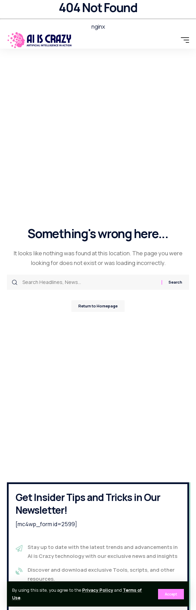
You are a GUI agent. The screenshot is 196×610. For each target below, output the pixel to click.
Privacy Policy (97, 590)
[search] (172, 40)
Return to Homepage (98, 305)
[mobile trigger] (183, 40)
